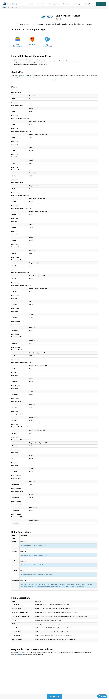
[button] (32, 3)
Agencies (4, 7)
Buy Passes (54, 696)
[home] (10, 4)
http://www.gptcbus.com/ (17, 654)
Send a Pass (21, 75)
